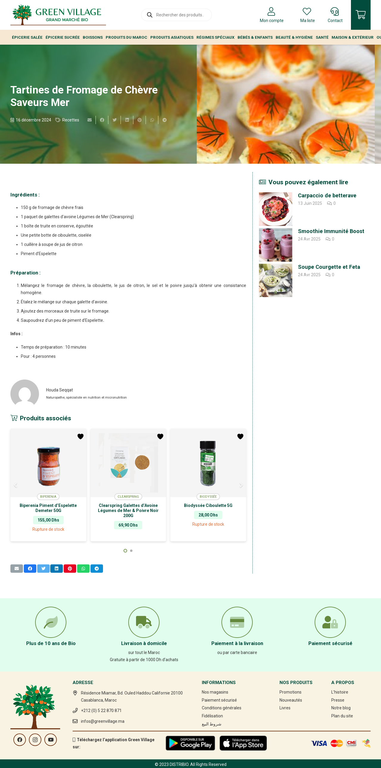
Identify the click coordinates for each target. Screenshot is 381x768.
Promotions (290, 692)
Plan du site (342, 716)
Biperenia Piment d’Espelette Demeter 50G (48, 508)
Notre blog (341, 707)
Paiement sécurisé (219, 700)
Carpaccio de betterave (327, 195)
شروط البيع (211, 724)
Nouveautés (290, 700)
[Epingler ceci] (139, 120)
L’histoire (339, 692)
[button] (125, 551)
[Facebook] (19, 739)
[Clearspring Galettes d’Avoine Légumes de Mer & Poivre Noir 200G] (128, 463)
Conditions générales (221, 707)
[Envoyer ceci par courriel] (89, 120)
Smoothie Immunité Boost (331, 231)
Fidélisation (212, 716)
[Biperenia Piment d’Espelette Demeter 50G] (48, 463)
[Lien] (58, 14)
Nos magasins (215, 692)
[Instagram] (35, 739)
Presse (337, 700)
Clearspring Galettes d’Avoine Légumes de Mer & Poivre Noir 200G (128, 510)
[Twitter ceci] (114, 120)
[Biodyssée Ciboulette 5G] (208, 463)
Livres (285, 707)
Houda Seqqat (59, 390)
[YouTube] (50, 739)
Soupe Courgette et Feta (329, 267)
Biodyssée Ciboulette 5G (208, 505)
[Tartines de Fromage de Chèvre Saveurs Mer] (286, 104)
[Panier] (361, 15)
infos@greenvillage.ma (102, 721)
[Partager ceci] (102, 120)
